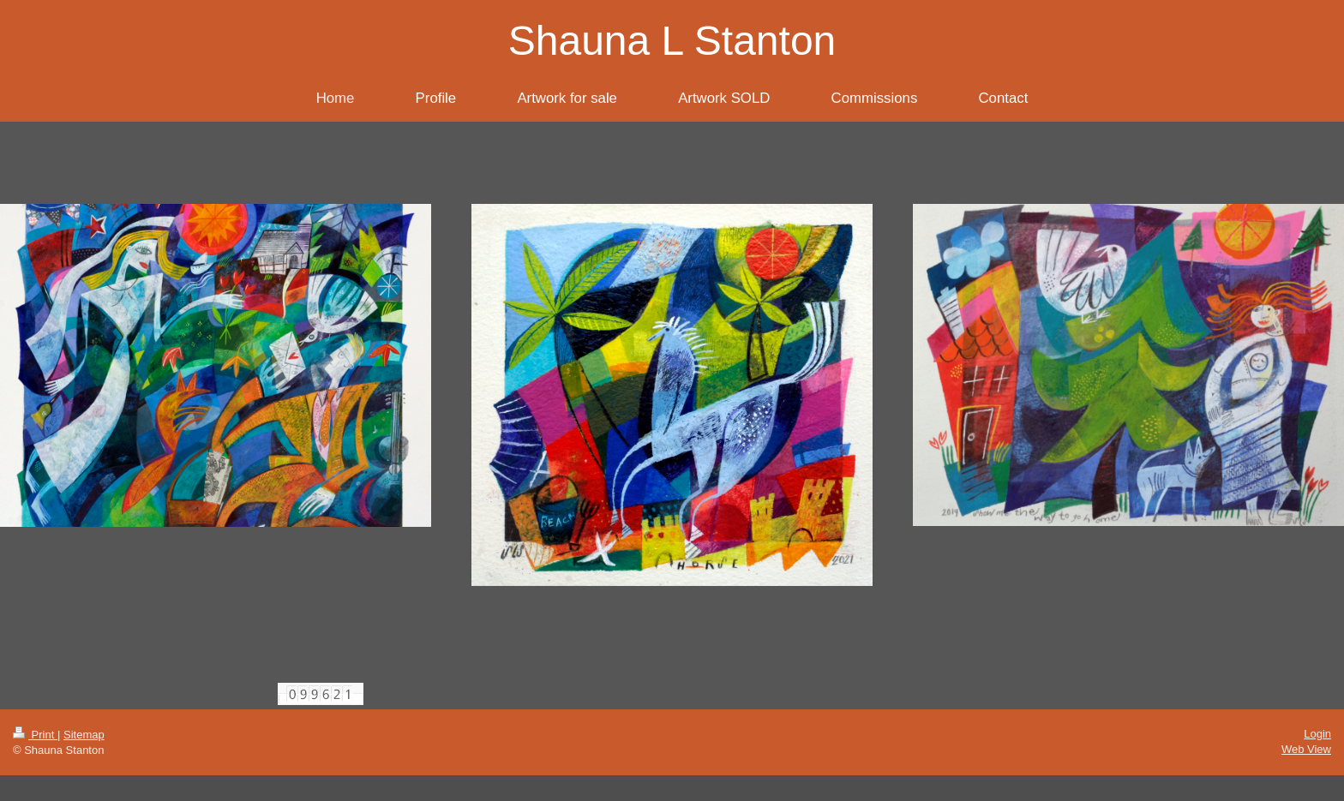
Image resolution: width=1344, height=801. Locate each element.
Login (1317, 733)
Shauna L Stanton (672, 40)
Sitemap (84, 734)
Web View (1306, 749)
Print (35, 734)
